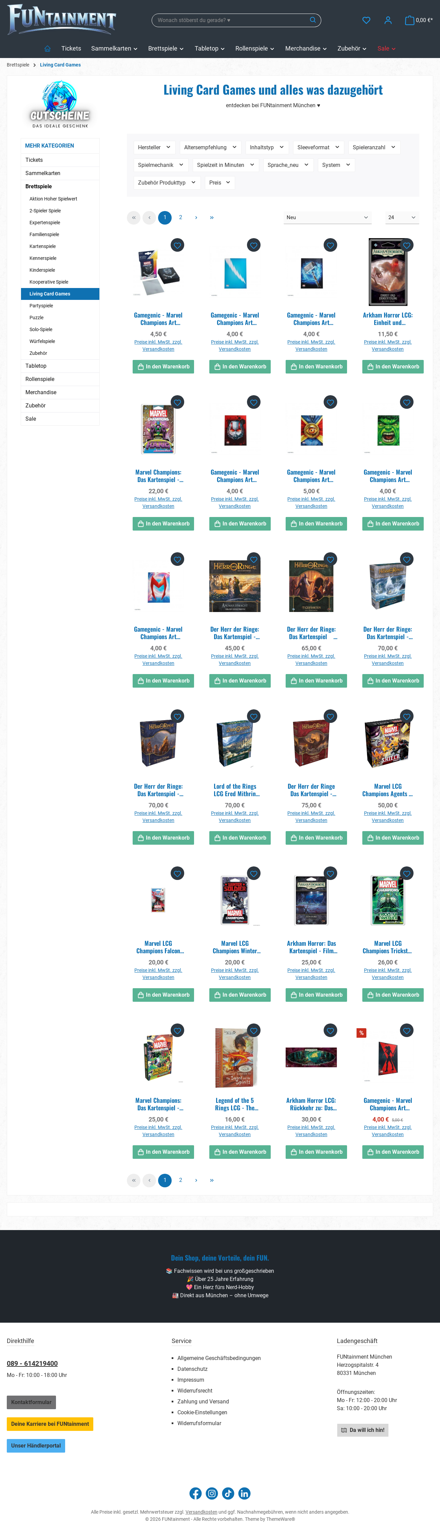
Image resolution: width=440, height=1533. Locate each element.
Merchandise (40, 392)
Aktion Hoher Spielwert (53, 199)
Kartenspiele (43, 246)
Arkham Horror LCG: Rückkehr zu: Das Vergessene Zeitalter (311, 1103)
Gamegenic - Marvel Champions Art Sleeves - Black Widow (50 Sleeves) (388, 1103)
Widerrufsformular (199, 1423)
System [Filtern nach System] (336, 164)
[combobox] (229, 20)
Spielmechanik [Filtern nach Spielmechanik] (161, 164)
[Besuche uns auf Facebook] (195, 1493)
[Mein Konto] (388, 20)
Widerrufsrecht (194, 1390)
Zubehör (38, 353)
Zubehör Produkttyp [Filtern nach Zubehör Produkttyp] (167, 182)
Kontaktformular (31, 1402)
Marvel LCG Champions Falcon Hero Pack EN (158, 946)
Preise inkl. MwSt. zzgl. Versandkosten (158, 345)
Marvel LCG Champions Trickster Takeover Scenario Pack (388, 946)
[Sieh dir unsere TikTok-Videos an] (228, 1493)
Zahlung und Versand (203, 1401)
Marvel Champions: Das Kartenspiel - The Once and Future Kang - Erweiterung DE (158, 475)
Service (182, 1340)
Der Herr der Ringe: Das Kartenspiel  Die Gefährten (311, 632)
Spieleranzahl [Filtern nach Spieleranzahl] (374, 147)
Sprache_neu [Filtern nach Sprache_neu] (288, 164)
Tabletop (35, 366)
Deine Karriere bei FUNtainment (50, 1424)
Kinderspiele (42, 270)
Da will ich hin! (362, 1429)
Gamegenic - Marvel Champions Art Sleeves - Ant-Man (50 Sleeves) (235, 475)
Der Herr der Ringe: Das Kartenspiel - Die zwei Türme (158, 789)
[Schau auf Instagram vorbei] (211, 1493)
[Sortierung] (328, 218)
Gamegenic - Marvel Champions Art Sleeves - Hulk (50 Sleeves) (388, 475)
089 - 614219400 (32, 1363)
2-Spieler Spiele (45, 210)
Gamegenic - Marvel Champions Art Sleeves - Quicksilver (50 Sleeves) (235, 318)
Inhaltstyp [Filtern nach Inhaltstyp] (267, 147)
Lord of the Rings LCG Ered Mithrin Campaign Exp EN (235, 789)
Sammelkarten (42, 173)
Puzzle (36, 317)
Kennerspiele (43, 258)
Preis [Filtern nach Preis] (220, 182)
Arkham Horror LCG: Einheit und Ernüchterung (388, 318)
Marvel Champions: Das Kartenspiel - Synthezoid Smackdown (158, 1103)
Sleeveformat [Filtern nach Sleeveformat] (319, 147)
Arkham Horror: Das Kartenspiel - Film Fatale (311, 946)
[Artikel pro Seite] (402, 218)
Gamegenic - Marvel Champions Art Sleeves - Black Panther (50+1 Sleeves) (158, 318)
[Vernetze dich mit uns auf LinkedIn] (244, 1493)
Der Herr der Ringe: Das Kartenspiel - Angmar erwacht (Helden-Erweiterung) (234, 632)
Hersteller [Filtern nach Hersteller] (154, 147)
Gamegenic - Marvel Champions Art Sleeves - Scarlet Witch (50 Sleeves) (158, 632)
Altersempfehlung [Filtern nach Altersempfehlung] (210, 147)
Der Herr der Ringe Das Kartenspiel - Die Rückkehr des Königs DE (311, 789)
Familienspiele (44, 234)
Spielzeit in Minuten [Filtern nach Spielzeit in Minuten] (226, 164)
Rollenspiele (39, 379)
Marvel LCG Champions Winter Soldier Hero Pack (235, 946)
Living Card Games (50, 293)
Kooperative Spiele (49, 282)
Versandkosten (201, 1512)
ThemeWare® (280, 1519)
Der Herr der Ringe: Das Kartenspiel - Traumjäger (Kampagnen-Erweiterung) (387, 632)
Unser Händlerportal (36, 1445)
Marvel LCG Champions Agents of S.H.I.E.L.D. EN (388, 789)
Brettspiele (38, 186)
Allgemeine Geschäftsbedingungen (219, 1358)
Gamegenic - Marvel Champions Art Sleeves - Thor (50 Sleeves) (311, 318)
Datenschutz (192, 1369)
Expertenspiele (45, 222)
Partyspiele (41, 305)
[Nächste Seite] (196, 218)
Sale (30, 419)
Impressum (190, 1380)
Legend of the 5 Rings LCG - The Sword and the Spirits (234, 1103)
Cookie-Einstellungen (202, 1412)
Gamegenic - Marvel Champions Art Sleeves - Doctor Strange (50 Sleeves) (311, 475)
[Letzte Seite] (211, 218)
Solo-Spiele (41, 329)
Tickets (34, 160)
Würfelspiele (42, 341)
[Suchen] (313, 20)
